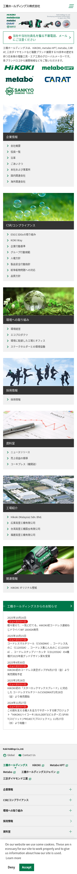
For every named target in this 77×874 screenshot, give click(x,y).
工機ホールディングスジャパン (40, 772)
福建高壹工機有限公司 (20, 535)
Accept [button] (26, 867)
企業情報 (8, 789)
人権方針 (13, 258)
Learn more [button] (13, 858)
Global (9, 755)
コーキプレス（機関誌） (22, 464)
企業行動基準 (15, 246)
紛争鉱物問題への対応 (20, 270)
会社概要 (13, 146)
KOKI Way (14, 240)
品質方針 (13, 276)
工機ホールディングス (15, 765)
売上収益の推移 (17, 458)
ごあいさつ (14, 164)
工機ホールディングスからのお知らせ (32, 606)
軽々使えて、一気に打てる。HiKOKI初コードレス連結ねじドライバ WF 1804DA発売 (38, 627)
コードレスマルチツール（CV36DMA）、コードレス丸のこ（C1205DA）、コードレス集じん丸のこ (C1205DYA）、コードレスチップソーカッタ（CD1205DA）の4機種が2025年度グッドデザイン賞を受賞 (38, 650)
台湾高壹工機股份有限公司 (23, 529)
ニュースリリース (18, 452)
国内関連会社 (15, 176)
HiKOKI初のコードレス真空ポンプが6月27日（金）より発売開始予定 (38, 672)
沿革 (11, 158)
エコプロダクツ (17, 335)
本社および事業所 (18, 170)
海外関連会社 (15, 182)
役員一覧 (13, 152)
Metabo (9, 772)
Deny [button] (11, 867)
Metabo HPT (59, 765)
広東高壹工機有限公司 (20, 523)
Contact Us (27, 755)
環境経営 (13, 329)
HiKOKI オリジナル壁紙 (21, 588)
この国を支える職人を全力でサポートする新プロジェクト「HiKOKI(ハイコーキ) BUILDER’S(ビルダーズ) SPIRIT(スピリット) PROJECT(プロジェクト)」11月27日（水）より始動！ (38, 717)
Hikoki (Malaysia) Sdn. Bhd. (24, 517)
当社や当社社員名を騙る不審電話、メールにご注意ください (37, 37)
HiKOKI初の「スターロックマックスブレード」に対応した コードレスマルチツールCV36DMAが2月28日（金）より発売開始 (37, 692)
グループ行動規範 (18, 252)
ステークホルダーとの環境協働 (25, 347)
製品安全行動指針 (18, 264)
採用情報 (13, 400)
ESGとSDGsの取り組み (21, 235)
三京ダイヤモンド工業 (17, 778)
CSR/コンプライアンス (16, 800)
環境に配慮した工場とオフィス (25, 341)
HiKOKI (38, 765)
